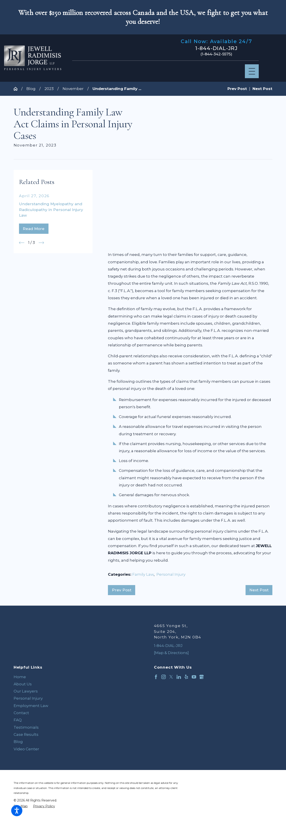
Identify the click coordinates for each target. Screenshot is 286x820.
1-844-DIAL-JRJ (216, 48)
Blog (31, 88)
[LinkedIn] (179, 677)
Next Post (259, 590)
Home (20, 677)
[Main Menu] (252, 71)
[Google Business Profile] (201, 677)
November (73, 88)
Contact (21, 713)
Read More (33, 228)
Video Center (26, 749)
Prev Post (121, 590)
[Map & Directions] (171, 653)
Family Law (143, 574)
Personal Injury (170, 574)
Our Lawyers (26, 691)
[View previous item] (21, 242)
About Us (23, 684)
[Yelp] (186, 677)
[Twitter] (171, 677)
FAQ (18, 720)
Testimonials (26, 727)
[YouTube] (194, 677)
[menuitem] (73, 676)
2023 (49, 88)
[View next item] (41, 242)
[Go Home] (17, 89)
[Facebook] (156, 677)
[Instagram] (163, 677)
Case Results (26, 734)
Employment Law (31, 705)
